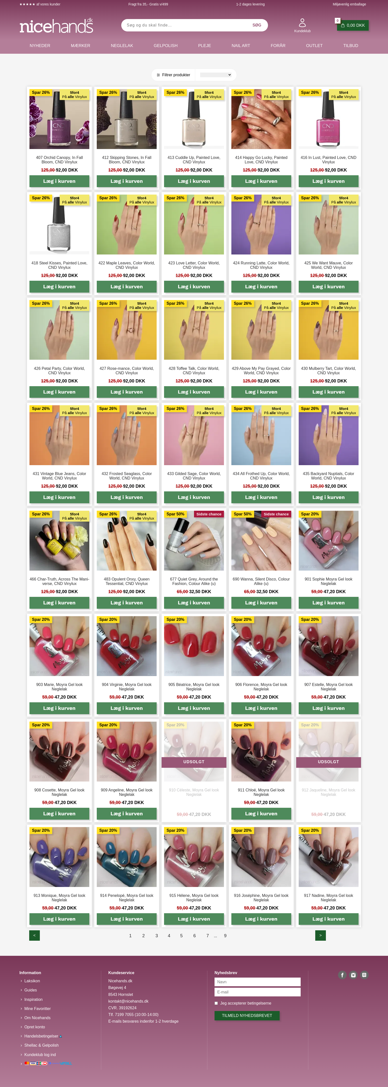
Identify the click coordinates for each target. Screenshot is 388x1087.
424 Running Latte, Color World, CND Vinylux (261, 265)
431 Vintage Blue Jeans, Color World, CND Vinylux (59, 476)
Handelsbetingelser (43, 1036)
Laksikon (32, 981)
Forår (278, 45)
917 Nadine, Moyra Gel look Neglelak (328, 897)
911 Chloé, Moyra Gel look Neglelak (261, 792)
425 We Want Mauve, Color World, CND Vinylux (328, 265)
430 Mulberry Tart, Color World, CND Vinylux (328, 370)
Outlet (314, 45)
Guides (30, 990)
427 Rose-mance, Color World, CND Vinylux (126, 370)
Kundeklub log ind (40, 1055)
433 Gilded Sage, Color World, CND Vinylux (194, 476)
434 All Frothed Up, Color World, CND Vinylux (261, 476)
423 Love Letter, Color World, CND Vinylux (194, 265)
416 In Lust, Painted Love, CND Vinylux (328, 159)
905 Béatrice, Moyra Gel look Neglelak (194, 687)
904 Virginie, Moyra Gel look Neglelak (127, 687)
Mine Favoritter (37, 1009)
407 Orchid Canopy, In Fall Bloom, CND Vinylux (59, 159)
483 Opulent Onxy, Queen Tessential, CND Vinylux (127, 581)
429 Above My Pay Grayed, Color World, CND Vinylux (261, 370)
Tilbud (350, 45)
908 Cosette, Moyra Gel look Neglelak (59, 792)
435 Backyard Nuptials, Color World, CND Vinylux (328, 476)
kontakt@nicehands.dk (128, 1001)
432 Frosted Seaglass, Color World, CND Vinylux (127, 476)
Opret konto (34, 1027)
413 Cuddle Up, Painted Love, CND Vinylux (194, 159)
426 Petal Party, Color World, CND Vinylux (59, 370)
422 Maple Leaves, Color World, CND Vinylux (126, 265)
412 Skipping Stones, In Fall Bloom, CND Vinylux (126, 159)
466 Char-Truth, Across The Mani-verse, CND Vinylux (59, 581)
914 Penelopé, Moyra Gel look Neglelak (126, 897)
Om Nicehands (37, 1018)
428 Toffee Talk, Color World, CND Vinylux (194, 370)
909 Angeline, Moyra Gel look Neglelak (127, 792)
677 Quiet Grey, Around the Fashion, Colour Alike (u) (194, 581)
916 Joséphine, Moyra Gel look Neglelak (261, 897)
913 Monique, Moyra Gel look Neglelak (59, 897)
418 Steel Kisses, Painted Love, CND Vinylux (59, 265)
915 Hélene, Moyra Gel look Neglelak (194, 897)
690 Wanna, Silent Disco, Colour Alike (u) (261, 581)
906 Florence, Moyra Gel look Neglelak (261, 687)
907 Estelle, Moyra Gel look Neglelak (328, 687)
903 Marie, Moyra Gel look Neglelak (59, 687)
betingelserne (259, 1003)
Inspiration (33, 999)
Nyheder (40, 45)
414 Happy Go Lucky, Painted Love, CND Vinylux (261, 159)
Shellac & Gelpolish (41, 1045)
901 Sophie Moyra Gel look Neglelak (328, 581)
